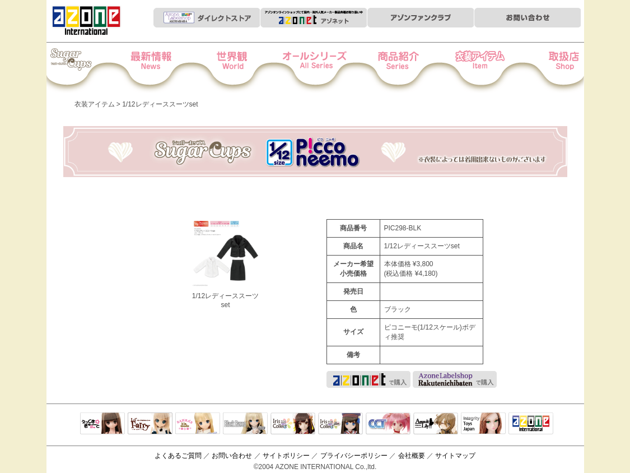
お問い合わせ (232, 456)
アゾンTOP (530, 424)
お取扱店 (545, 68)
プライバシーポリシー (354, 456)
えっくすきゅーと (102, 424)
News (162, 68)
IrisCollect (292, 424)
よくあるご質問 (178, 456)
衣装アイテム (469, 68)
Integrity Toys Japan (483, 424)
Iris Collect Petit (85, 68)
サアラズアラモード (197, 424)
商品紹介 (392, 68)
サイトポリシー (286, 456)
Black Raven (245, 424)
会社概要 (411, 456)
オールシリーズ (315, 68)
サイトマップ (455, 456)
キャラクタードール (388, 424)
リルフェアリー (150, 424)
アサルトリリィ (435, 424)
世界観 (238, 68)
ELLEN (340, 424)
